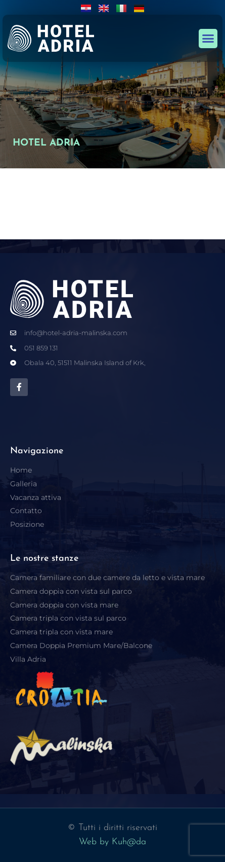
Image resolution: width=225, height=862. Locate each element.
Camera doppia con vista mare (64, 604)
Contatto (26, 510)
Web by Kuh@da (112, 842)
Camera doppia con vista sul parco (71, 591)
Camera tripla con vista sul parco (68, 618)
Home (21, 470)
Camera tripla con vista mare (61, 631)
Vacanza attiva (35, 497)
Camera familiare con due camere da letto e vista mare (107, 577)
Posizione (27, 524)
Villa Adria (28, 659)
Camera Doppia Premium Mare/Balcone (81, 645)
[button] (208, 38)
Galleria (23, 483)
